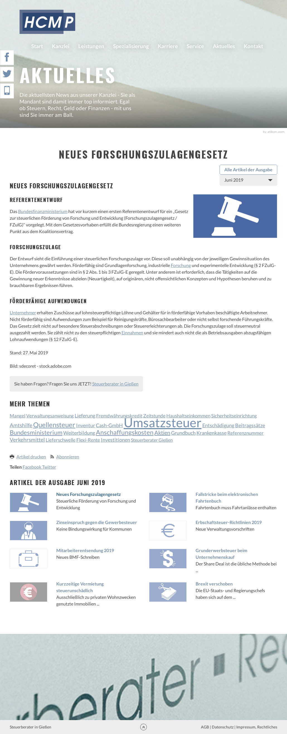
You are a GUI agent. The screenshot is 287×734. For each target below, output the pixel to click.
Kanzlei (60, 46)
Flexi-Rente (88, 440)
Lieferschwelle (61, 440)
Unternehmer (23, 312)
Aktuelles (224, 46)
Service (195, 46)
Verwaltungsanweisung (50, 416)
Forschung (181, 265)
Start (37, 46)
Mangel (17, 416)
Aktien (162, 432)
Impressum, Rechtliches (256, 727)
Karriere (168, 46)
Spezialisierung (131, 46)
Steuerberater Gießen (152, 440)
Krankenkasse (211, 433)
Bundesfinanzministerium (42, 211)
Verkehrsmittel (27, 439)
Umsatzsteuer (162, 422)
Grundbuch (183, 433)
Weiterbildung (79, 433)
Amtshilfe (21, 425)
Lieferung (85, 415)
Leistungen (91, 46)
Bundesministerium (36, 432)
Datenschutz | (223, 727)
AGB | (205, 727)
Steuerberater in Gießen (115, 383)
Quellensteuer (54, 425)
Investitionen (115, 440)
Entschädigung (218, 425)
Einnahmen (132, 332)
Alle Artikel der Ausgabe (248, 169)
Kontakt (253, 46)
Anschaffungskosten (125, 432)
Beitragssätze (250, 425)
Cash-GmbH (109, 425)
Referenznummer (245, 433)
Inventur (85, 425)
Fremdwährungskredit (119, 416)
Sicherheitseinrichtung (234, 416)
